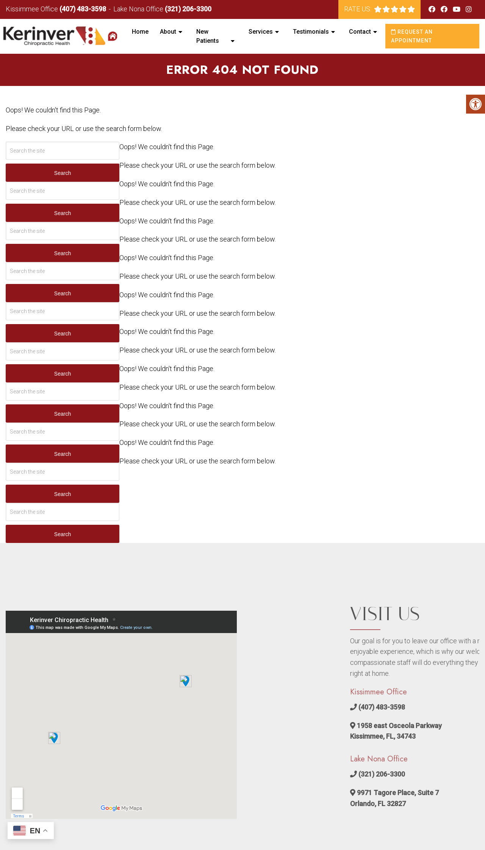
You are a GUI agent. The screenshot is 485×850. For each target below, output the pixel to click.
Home (140, 31)
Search (62, 173)
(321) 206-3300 (188, 9)
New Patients (207, 36)
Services (261, 31)
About (168, 31)
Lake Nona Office (139, 9)
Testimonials (311, 31)
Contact (360, 31)
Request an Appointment (412, 36)
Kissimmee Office (32, 9)
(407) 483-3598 (82, 9)
